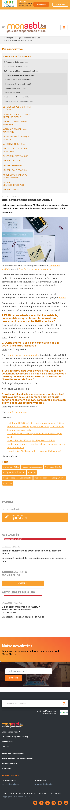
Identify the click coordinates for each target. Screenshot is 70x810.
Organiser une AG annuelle (15, 88)
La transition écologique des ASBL (16, 138)
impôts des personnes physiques (50, 478)
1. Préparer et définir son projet (16, 62)
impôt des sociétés (17, 412)
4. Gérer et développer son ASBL (16, 97)
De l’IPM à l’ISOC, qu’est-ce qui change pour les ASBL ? (35, 423)
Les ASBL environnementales (13, 183)
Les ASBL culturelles (14, 161)
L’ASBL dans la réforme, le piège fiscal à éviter (31, 440)
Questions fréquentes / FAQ (15, 737)
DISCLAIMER (55, 794)
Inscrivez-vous (60, 4)
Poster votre (39, 517)
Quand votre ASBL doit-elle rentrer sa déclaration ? (34, 451)
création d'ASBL (54, 467)
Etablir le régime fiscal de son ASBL (20, 75)
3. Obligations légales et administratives (22, 38)
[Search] (35, 703)
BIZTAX (8, 483)
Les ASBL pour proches (15, 170)
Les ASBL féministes (13, 190)
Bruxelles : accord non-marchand (15, 123)
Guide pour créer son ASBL (17, 56)
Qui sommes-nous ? (11, 732)
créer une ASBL (12, 467)
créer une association (32, 467)
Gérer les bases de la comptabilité (18, 80)
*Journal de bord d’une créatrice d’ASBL (19, 101)
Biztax (62, 297)
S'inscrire (13, 678)
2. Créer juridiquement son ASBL (16, 66)
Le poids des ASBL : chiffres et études (17, 108)
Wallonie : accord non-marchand (15, 130)
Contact (6, 746)
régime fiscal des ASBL (15, 472)
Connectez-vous (41, 4)
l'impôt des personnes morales (35, 269)
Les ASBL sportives (12, 165)
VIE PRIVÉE (44, 794)
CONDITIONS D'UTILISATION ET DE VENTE (19, 794)
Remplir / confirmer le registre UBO (18, 84)
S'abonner (23, 583)
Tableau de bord (9, 763)
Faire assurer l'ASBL (12, 93)
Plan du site (7, 742)
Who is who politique (14, 144)
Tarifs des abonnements (13, 754)
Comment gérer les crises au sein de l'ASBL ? (16, 115)
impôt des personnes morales (23, 355)
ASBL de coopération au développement (15, 176)
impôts (32, 472)
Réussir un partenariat (15, 156)
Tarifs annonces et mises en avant (17, 759)
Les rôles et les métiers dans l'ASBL (15, 150)
